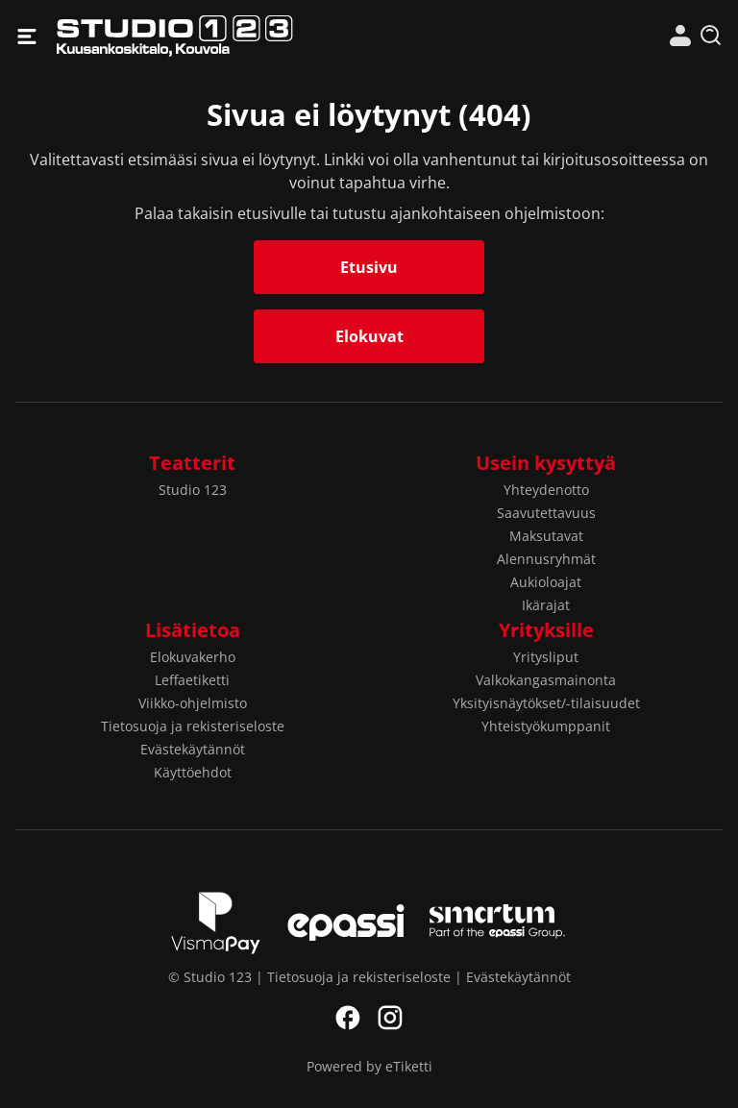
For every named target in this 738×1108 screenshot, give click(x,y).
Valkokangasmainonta (546, 680)
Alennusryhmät (546, 559)
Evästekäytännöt (192, 749)
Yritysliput (545, 657)
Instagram (390, 1017)
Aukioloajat (545, 582)
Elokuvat (369, 336)
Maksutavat (546, 536)
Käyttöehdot (193, 772)
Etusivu (369, 267)
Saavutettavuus (546, 513)
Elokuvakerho (192, 657)
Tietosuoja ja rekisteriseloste (192, 726)
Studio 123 (213, 36)
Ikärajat (546, 605)
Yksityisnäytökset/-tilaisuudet (546, 703)
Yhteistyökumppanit (545, 726)
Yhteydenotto (546, 489)
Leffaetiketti (192, 680)
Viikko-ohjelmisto (192, 703)
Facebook (347, 1017)
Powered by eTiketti (369, 1066)
